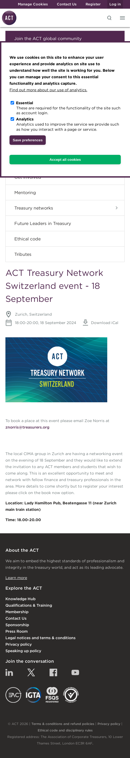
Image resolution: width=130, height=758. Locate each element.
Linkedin (9, 672)
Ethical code (27, 238)
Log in (115, 4)
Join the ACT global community (48, 38)
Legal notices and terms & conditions (40, 637)
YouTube (75, 672)
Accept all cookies (65, 160)
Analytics (25, 119)
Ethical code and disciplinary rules (65, 730)
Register (93, 4)
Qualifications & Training (28, 605)
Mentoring (25, 192)
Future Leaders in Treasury (42, 223)
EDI (71, 695)
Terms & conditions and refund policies (62, 724)
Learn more (16, 577)
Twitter (31, 672)
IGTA (34, 695)
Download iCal (100, 322)
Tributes (22, 254)
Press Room (16, 631)
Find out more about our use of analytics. (48, 89)
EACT (13, 695)
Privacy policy (18, 644)
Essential (24, 102)
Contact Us (67, 4)
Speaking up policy (23, 650)
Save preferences (28, 140)
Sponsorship (17, 624)
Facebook (53, 672)
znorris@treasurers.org (27, 427)
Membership (16, 611)
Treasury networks (33, 208)
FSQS (52, 695)
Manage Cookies (33, 4)
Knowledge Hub (20, 598)
